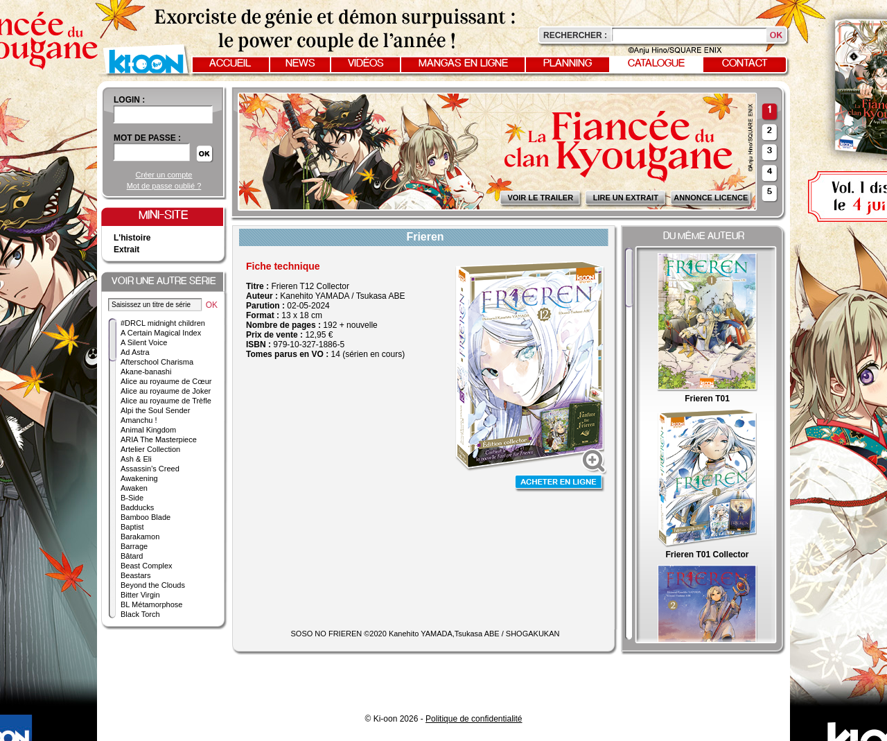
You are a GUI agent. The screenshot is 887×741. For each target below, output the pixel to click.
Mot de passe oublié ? (164, 186)
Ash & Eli (136, 459)
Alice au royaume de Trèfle (166, 400)
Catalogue (656, 64)
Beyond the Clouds (153, 585)
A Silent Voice (144, 342)
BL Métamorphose (151, 604)
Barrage (134, 546)
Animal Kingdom (148, 430)
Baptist (132, 527)
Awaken (134, 488)
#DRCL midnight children (163, 323)
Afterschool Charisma (157, 362)
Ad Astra (135, 352)
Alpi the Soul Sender (155, 410)
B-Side (132, 498)
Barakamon (140, 536)
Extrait (126, 249)
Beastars (135, 575)
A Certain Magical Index (161, 333)
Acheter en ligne (560, 483)
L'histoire (132, 238)
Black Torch (140, 614)
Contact (745, 64)
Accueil (230, 64)
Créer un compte (164, 175)
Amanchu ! (139, 420)
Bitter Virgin (140, 595)
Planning (567, 64)
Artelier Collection (150, 449)
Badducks (137, 507)
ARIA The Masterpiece (159, 439)
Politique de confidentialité (473, 719)
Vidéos (366, 64)
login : (129, 100)
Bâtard (132, 556)
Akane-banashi (146, 371)
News (300, 64)
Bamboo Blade (145, 517)
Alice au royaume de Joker (166, 391)
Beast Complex (147, 565)
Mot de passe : (147, 138)
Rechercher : (575, 35)
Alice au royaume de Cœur (166, 381)
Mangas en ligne (463, 64)
